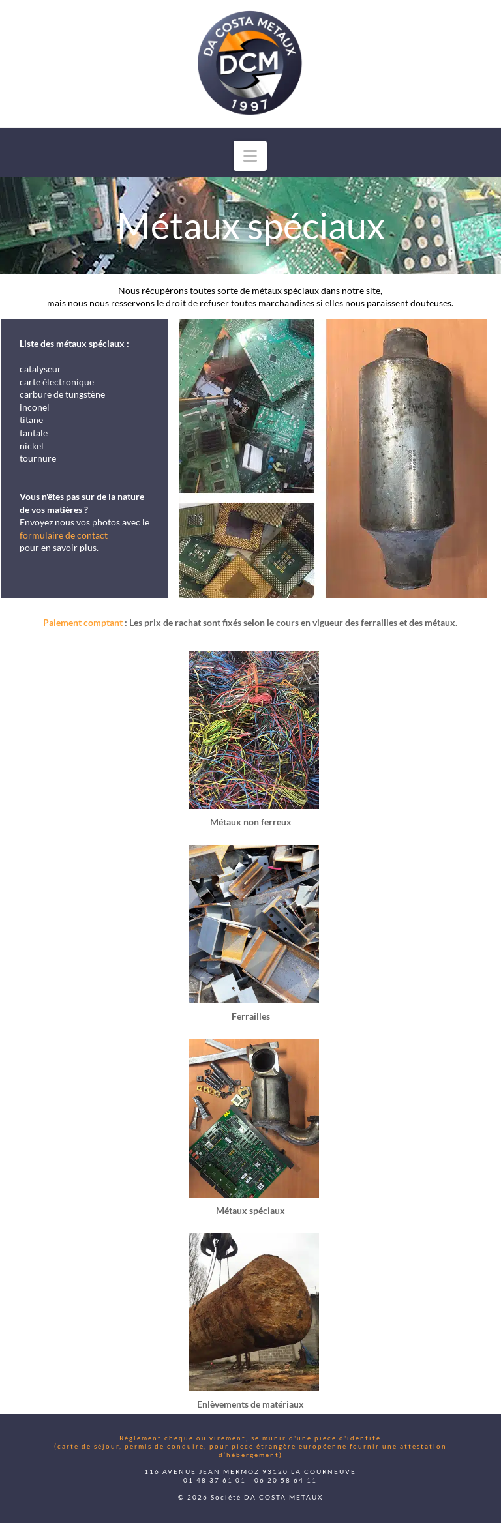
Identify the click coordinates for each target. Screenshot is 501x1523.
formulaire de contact (64, 534)
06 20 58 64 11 (285, 1480)
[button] (250, 156)
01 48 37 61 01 (214, 1480)
